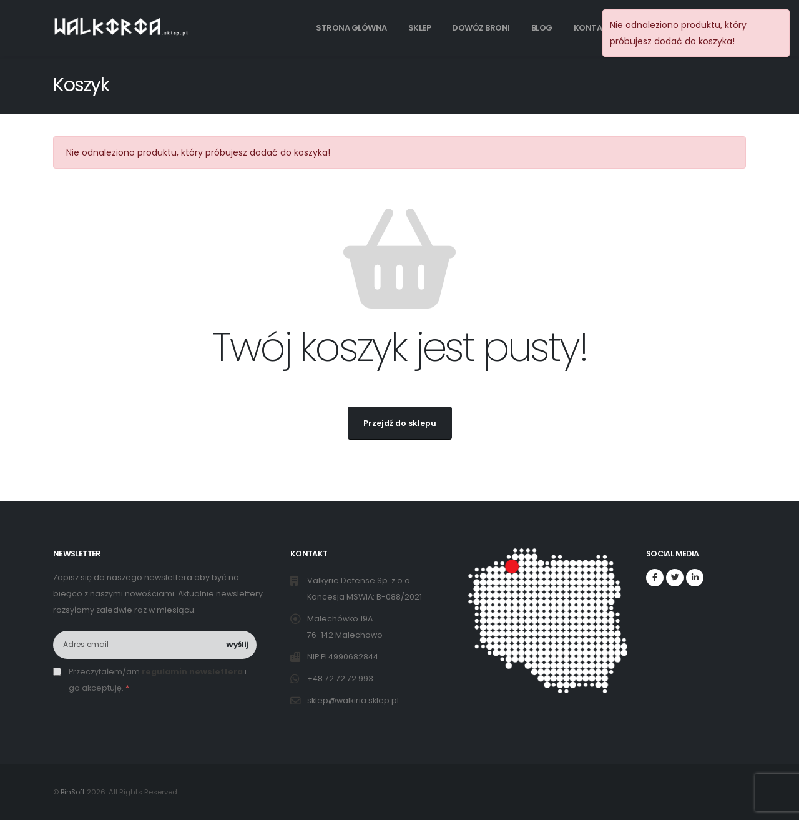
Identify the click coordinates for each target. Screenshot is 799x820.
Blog (541, 28)
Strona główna (351, 28)
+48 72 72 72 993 (341, 678)
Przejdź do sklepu (399, 423)
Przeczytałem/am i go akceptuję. (158, 679)
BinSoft (73, 792)
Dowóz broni (481, 28)
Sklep (419, 28)
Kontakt (593, 28)
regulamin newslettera (192, 671)
